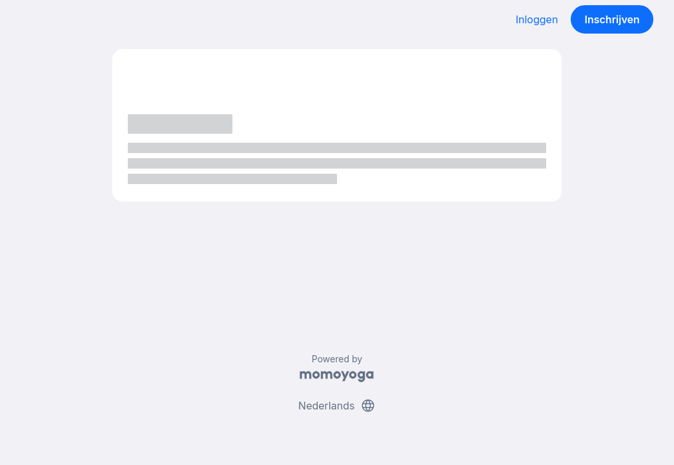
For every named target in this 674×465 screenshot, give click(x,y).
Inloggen (537, 19)
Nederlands (337, 405)
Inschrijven (612, 19)
